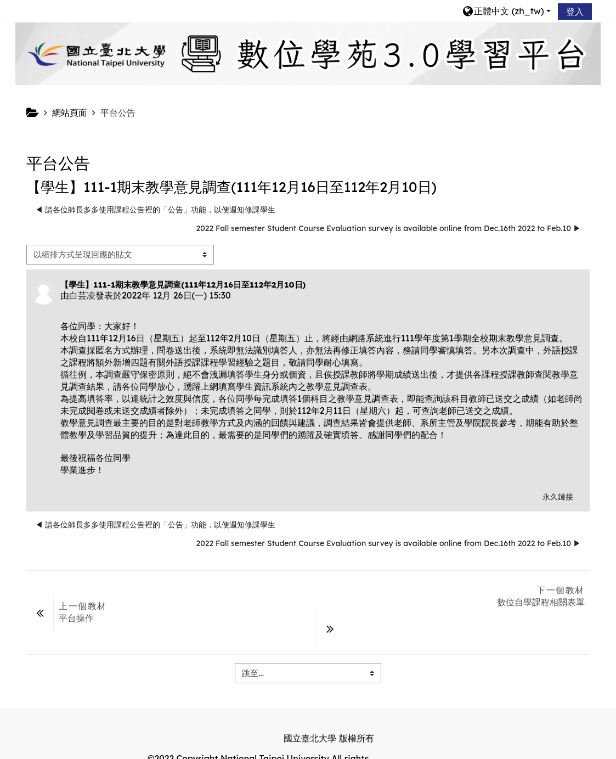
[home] (308, 52)
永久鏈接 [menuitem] (557, 497)
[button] (506, 10)
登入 (575, 11)
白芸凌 (82, 295)
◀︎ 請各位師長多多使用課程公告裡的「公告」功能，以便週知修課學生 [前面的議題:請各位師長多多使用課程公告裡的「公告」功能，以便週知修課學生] (155, 210)
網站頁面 (69, 112)
